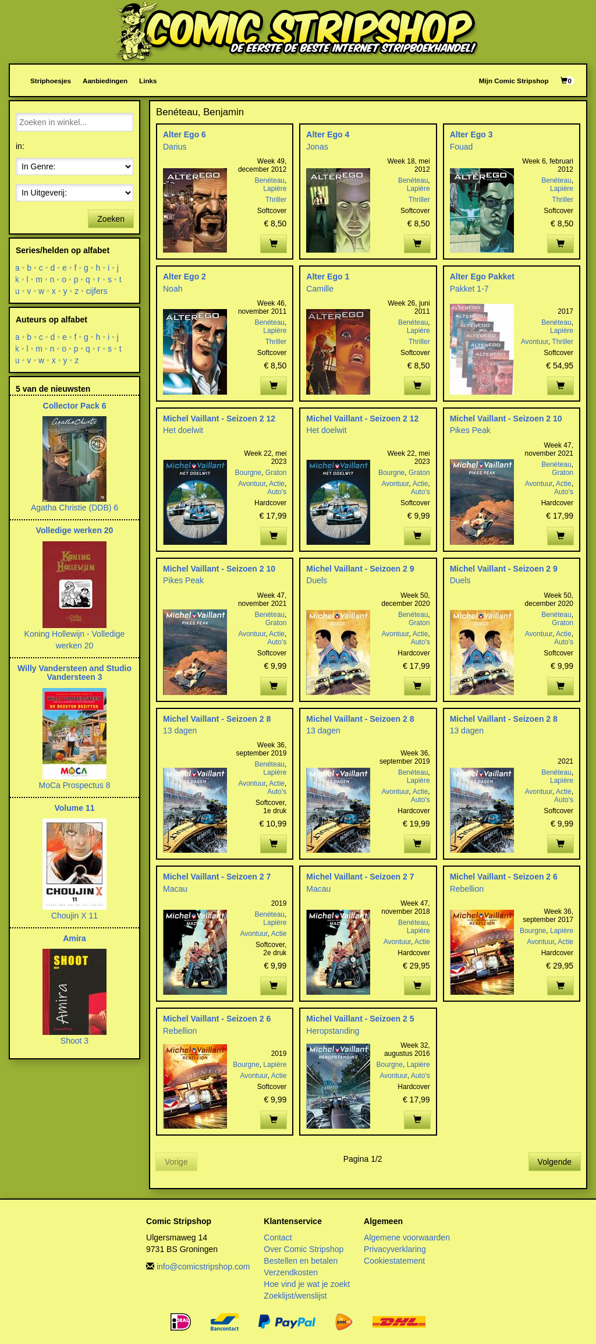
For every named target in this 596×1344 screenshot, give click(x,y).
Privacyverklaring (395, 1249)
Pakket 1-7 (469, 288)
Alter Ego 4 (327, 134)
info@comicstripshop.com (203, 1266)
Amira (74, 938)
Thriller (276, 200)
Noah (172, 288)
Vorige (176, 1161)
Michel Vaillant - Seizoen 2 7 (217, 876)
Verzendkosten (291, 1272)
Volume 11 (75, 808)
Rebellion (467, 888)
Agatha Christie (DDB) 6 (74, 507)
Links (148, 80)
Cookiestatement (394, 1260)
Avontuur (534, 342)
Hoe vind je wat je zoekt (307, 1284)
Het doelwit (183, 430)
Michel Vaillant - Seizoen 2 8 (217, 719)
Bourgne (248, 473)
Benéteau (270, 180)
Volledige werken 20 (74, 530)
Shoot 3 (74, 1040)
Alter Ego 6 (184, 134)
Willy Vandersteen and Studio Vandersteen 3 (74, 673)
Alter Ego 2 (184, 276)
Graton (276, 473)
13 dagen (180, 730)
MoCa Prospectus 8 (75, 785)
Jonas (317, 146)
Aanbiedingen (105, 80)
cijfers (97, 291)
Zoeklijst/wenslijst (295, 1295)
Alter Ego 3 (471, 134)
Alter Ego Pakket (482, 276)
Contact (278, 1237)
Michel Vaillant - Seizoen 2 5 (360, 1018)
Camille (320, 288)
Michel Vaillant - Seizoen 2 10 (506, 418)
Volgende (555, 1161)
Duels (316, 580)
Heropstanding (332, 1031)
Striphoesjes (50, 80)
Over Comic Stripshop (303, 1249)
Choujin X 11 (74, 915)
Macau (175, 888)
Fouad (461, 146)
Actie (277, 484)
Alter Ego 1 (327, 276)
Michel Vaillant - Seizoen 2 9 (360, 568)
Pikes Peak (470, 430)
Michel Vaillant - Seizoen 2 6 (504, 876)
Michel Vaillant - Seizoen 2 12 (219, 418)
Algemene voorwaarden (407, 1237)
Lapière (274, 189)
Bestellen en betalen (301, 1260)
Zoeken (111, 219)
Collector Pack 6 (75, 405)
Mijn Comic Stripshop (514, 80)
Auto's (276, 492)
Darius (174, 146)
